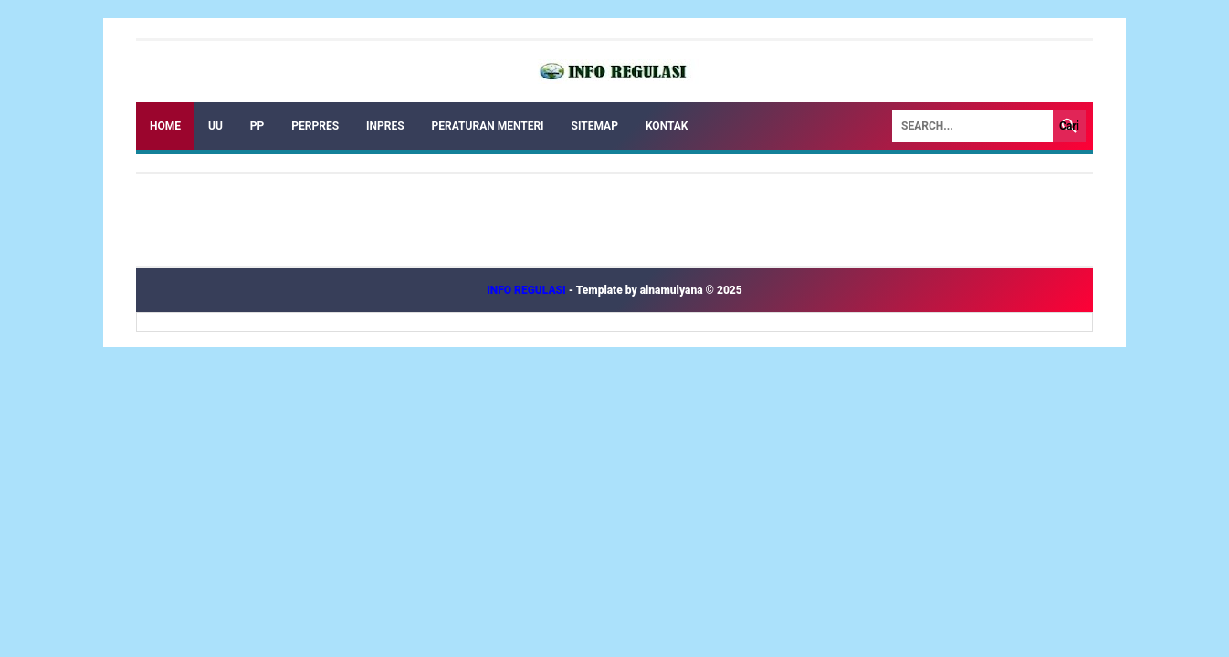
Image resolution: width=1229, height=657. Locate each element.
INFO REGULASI (528, 290)
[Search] (972, 126)
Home (165, 126)
